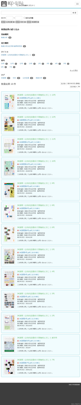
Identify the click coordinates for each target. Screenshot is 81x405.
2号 (41, 64)
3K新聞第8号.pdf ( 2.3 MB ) (28, 208)
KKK (16, 78)
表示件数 (73, 87)
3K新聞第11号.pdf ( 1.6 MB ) (28, 142)
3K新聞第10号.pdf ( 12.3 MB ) (29, 164)
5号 (66, 64)
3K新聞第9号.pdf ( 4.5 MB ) (28, 186)
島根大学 (6, 38)
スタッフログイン (76, 404)
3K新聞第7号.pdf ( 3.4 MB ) (28, 363)
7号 (12, 67)
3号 (49, 64)
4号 (58, 64)
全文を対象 (28, 18)
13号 (32, 64)
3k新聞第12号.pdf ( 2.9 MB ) (28, 120)
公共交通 (28, 78)
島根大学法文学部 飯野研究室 (13, 46)
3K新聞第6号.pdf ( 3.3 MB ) (28, 230)
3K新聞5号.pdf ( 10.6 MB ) (28, 252)
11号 (13, 64)
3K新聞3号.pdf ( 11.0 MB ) (28, 297)
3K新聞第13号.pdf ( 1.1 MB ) (28, 98)
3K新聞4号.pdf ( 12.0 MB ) (28, 274)
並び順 (63, 83)
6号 (4, 67)
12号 (23, 64)
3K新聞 (5, 78)
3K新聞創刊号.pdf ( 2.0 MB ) (28, 341)
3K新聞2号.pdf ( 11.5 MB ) (28, 319)
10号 (4, 64)
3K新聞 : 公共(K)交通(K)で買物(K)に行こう (18, 55)
